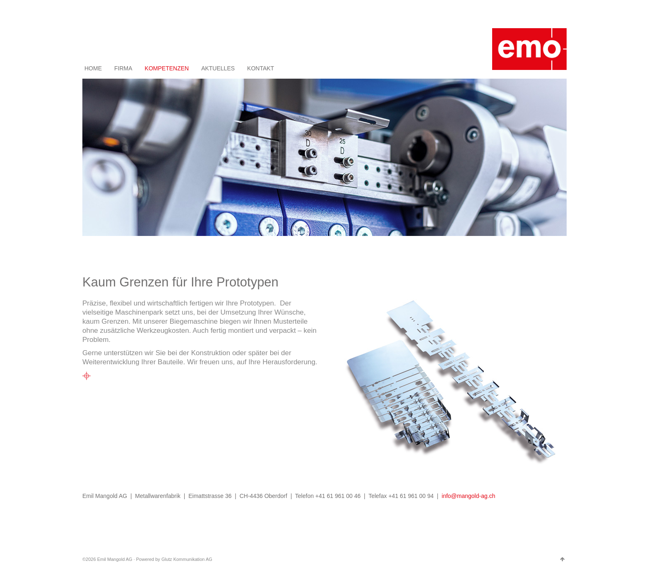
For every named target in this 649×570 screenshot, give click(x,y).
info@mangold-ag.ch (468, 496)
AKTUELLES (218, 68)
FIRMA (123, 68)
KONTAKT (260, 68)
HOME (93, 68)
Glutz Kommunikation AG (186, 559)
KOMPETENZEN (167, 68)
